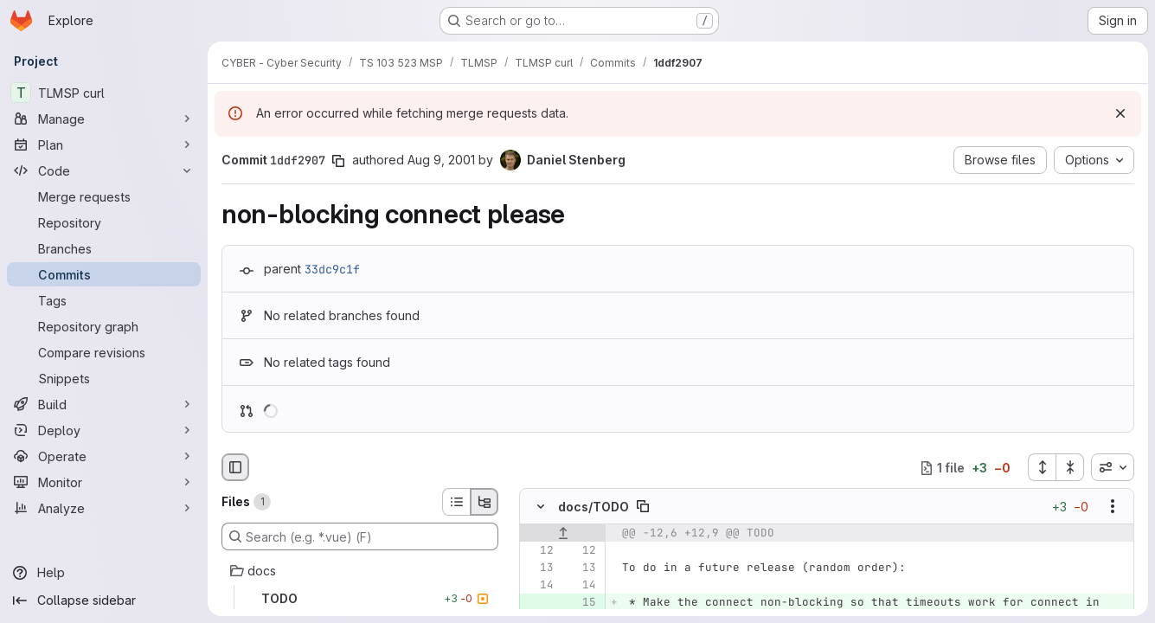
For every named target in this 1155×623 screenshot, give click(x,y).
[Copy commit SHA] (338, 161)
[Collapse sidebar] (104, 600)
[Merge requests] (104, 196)
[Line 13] (539, 568)
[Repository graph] (104, 326)
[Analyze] (104, 508)
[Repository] (104, 222)
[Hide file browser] (235, 467)
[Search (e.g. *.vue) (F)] (359, 536)
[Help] (104, 573)
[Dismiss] (1120, 113)
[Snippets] (104, 378)
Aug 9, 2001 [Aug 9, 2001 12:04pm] (441, 159)
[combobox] (1112, 467)
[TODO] (360, 599)
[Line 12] (539, 551)
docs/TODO (593, 506)
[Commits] (104, 274)
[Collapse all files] (1070, 467)
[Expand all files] (1042, 467)
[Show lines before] (563, 534)
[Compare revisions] (104, 352)
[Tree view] (484, 502)
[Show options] (1112, 507)
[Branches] (104, 248)
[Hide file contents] (540, 507)
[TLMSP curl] (104, 92)
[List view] (456, 502)
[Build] (104, 404)
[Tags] (104, 300)
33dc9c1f (332, 269)
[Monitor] (104, 482)
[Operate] (104, 456)
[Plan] (104, 144)
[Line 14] (539, 585)
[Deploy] (104, 430)
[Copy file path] (642, 507)
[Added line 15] (581, 603)
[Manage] (104, 118)
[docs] (360, 571)
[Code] (104, 170)
